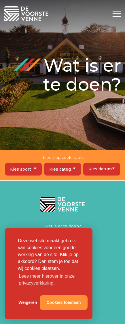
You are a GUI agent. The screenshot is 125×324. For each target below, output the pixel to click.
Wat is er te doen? (62, 226)
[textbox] (23, 169)
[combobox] (23, 169)
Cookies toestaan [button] (63, 302)
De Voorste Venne (27, 13)
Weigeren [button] (27, 302)
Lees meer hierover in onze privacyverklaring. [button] (47, 279)
